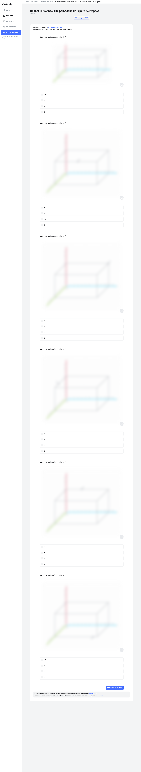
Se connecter (9, 27)
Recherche (8, 21)
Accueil (7, 10)
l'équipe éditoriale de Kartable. (56, 27)
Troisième (34, 2)
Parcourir (8, 16)
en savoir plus (93, 693)
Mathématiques (46, 2)
